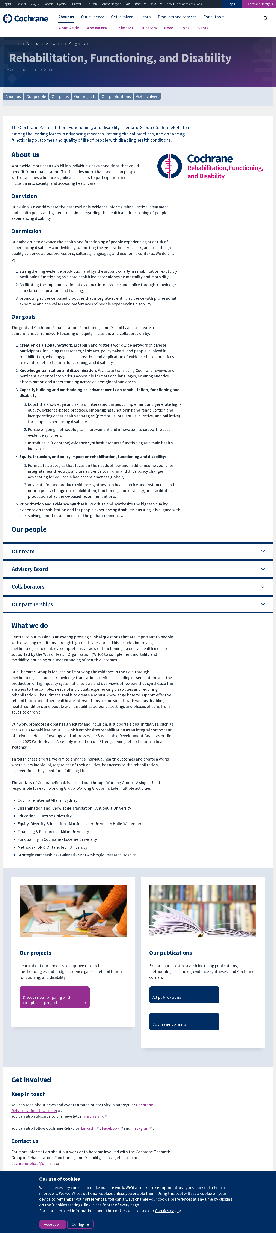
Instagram (140, 1128)
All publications (166, 997)
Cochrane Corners (169, 1024)
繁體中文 (140, 4)
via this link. (94, 1116)
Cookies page (167, 1210)
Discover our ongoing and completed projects (46, 1000)
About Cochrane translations (184, 4)
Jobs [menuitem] (185, 27)
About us (33, 43)
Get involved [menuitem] (122, 16)
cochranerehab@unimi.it (33, 1163)
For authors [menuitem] (214, 16)
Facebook (111, 1128)
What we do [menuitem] (68, 27)
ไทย (127, 4)
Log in (232, 4)
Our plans (60, 96)
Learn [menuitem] (145, 16)
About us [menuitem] (66, 16)
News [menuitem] (169, 27)
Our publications (116, 96)
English (7, 4)
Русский (62, 4)
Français (48, 4)
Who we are (54, 43)
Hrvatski (77, 4)
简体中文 (157, 4)
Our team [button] (23, 551)
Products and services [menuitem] (177, 16)
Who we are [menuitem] (96, 27)
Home (15, 43)
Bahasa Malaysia (111, 4)
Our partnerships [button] (32, 604)
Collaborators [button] (28, 586)
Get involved (147, 96)
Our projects (85, 96)
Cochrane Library (259, 4)
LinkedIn (89, 1128)
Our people (36, 96)
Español (21, 4)
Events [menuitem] (202, 27)
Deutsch (92, 4)
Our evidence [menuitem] (92, 16)
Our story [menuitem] (148, 27)
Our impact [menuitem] (123, 27)
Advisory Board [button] (30, 569)
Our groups (77, 43)
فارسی (34, 4)
